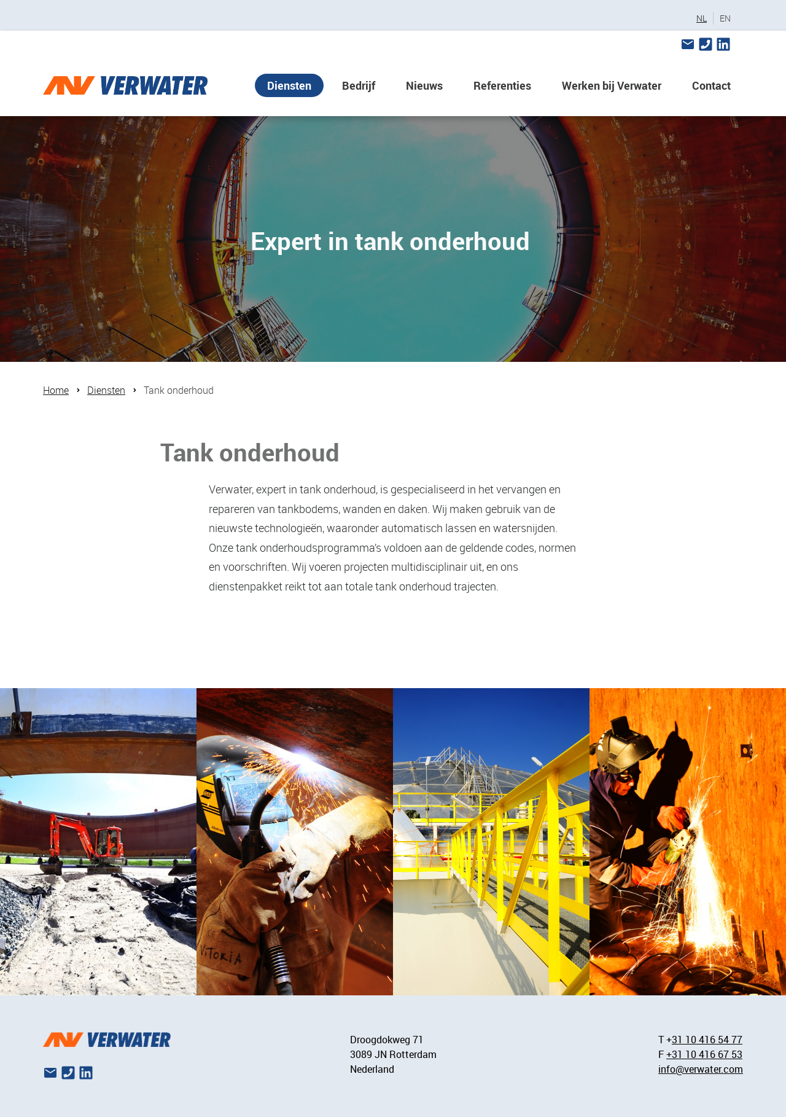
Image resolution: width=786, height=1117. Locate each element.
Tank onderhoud (179, 390)
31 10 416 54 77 (707, 1039)
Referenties (502, 85)
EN (725, 18)
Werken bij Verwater (611, 85)
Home (56, 390)
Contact (711, 85)
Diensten (289, 85)
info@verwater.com (700, 1069)
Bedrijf (358, 85)
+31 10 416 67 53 (704, 1054)
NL (701, 18)
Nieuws (424, 85)
